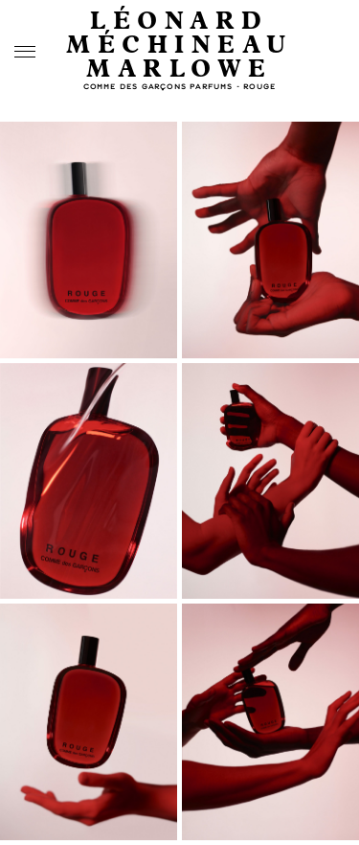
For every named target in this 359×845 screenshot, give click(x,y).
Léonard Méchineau (179, 33)
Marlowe (179, 69)
